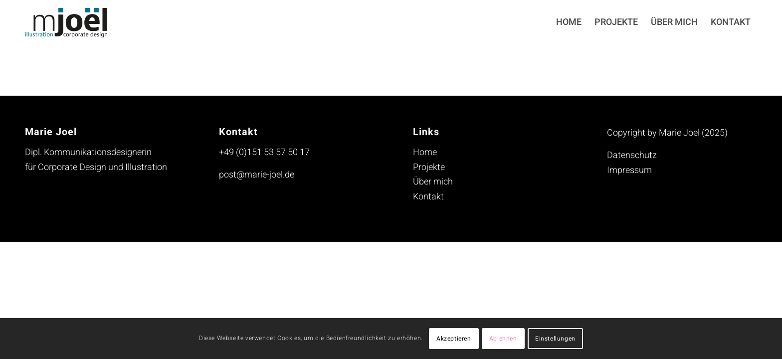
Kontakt (428, 196)
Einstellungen (555, 338)
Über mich (433, 181)
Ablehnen (503, 338)
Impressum (629, 170)
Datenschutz (632, 155)
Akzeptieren (453, 338)
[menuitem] (569, 22)
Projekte (429, 167)
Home (425, 152)
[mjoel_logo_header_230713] (74, 22)
